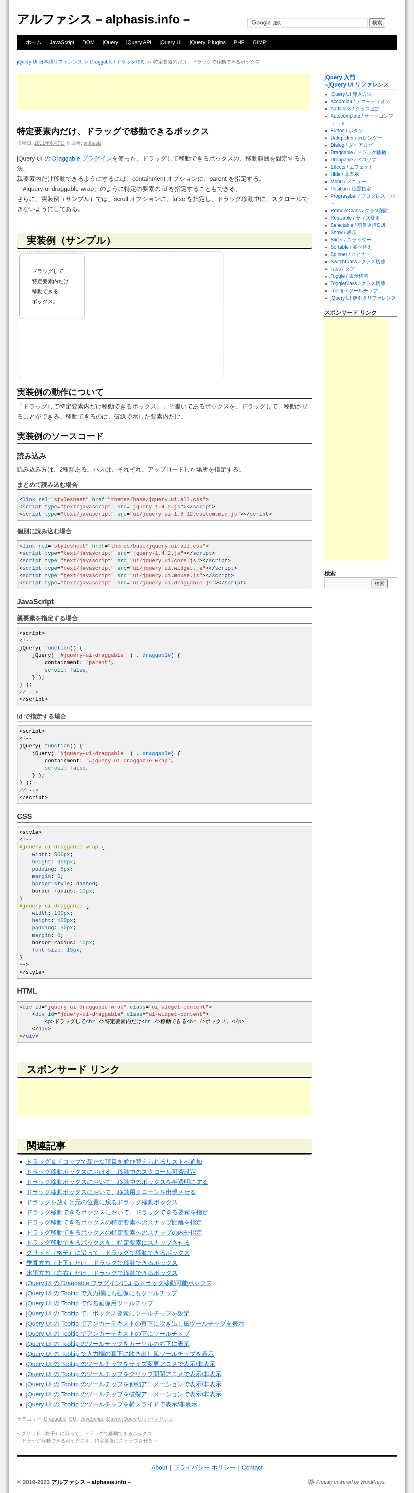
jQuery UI (170, 42)
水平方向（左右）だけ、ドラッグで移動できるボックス (102, 1272)
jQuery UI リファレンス (358, 84)
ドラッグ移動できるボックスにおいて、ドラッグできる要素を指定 (117, 1212)
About (159, 1467)
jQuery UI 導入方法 (351, 94)
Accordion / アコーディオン (360, 101)
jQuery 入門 (339, 77)
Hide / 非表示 (345, 174)
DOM (88, 42)
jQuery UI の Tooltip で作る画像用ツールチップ (89, 1303)
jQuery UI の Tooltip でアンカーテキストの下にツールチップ (108, 1333)
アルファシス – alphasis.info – (103, 19)
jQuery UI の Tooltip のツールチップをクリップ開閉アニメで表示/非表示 (124, 1373)
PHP (239, 42)
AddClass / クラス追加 (355, 109)
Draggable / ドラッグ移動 (118, 62)
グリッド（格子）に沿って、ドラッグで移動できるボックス (108, 1252)
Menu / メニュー (348, 181)
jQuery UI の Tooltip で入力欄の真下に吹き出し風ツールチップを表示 (120, 1353)
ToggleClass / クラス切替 (358, 283)
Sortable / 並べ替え (351, 247)
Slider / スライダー (351, 240)
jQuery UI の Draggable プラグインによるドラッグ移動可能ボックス (119, 1282)
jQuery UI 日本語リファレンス (50, 62)
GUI (73, 1419)
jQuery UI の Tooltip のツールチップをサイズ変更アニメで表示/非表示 (120, 1363)
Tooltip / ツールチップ (354, 291)
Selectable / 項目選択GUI (358, 225)
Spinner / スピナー (351, 254)
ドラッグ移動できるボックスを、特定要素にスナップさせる (108, 1242)
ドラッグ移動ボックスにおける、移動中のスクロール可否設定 (111, 1171)
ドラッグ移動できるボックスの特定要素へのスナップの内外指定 (114, 1232)
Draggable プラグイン (82, 158)
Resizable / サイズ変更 (355, 218)
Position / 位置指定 (351, 189)
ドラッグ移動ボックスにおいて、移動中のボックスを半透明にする (117, 1181)
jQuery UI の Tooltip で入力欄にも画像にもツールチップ (101, 1293)
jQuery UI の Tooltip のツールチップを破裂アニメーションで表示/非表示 (124, 1394)
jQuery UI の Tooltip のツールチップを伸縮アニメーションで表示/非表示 (124, 1384)
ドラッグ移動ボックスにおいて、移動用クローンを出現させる (111, 1191)
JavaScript (62, 42)
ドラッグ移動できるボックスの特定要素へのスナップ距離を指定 (114, 1222)
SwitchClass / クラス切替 (358, 261)
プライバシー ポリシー (204, 1467)
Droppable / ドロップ (353, 160)
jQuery (110, 42)
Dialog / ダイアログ (352, 145)
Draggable (55, 1419)
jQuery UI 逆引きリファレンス (363, 298)
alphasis (92, 143)
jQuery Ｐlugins (208, 42)
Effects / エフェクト (352, 167)
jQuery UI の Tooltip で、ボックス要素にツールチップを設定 (108, 1313)
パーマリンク (158, 1419)
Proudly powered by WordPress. (351, 1482)
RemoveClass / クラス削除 (360, 211)
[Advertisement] (164, 92)
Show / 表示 (344, 232)
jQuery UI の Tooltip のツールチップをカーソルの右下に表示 (108, 1343)
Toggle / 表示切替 (349, 276)
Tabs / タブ (343, 269)
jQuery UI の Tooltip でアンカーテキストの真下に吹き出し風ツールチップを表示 (135, 1323)
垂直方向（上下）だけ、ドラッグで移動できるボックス (102, 1262)
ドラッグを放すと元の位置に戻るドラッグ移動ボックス (102, 1202)
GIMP (259, 42)
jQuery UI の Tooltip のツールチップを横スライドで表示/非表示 (111, 1404)
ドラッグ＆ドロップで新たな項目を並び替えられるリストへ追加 (114, 1161)
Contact (252, 1467)
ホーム (34, 42)
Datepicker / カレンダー (356, 138)
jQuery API (138, 42)
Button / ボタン (347, 130)
